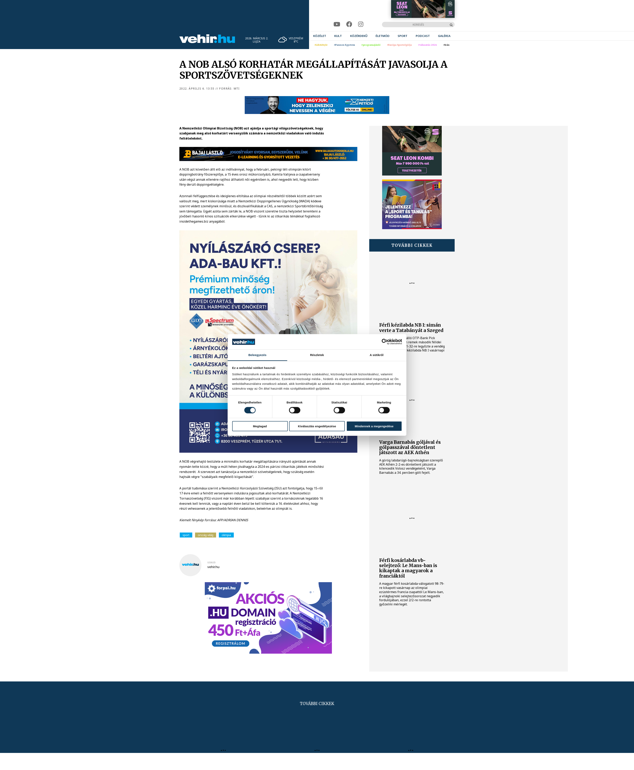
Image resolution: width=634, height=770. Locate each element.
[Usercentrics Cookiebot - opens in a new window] (384, 342)
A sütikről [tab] (377, 355)
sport (186, 535)
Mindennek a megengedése (374, 426)
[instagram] (360, 24)
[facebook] (349, 24)
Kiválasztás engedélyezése (317, 426)
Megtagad (260, 426)
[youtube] (336, 24)
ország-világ (205, 535)
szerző (211, 562)
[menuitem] (319, 36)
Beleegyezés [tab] (257, 355)
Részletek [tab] (317, 355)
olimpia (226, 535)
